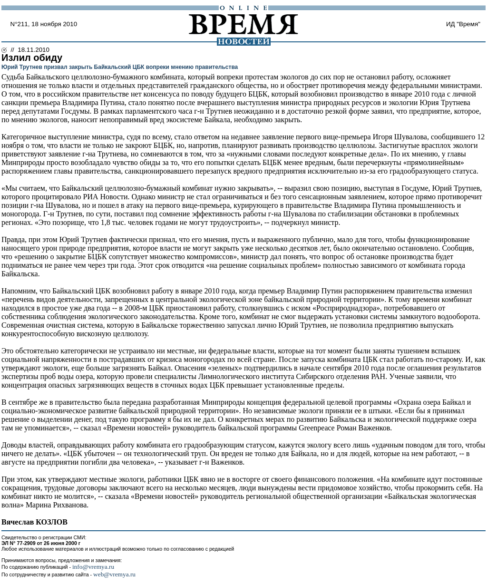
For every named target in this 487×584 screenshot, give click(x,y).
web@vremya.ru (114, 574)
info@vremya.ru (93, 566)
